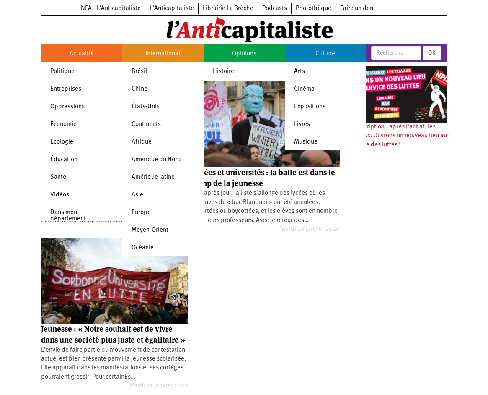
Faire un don (356, 8)
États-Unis (146, 107)
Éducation (63, 160)
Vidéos (59, 195)
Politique (62, 71)
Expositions (309, 107)
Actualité (82, 54)
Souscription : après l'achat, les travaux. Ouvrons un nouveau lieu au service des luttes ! (398, 136)
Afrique (142, 142)
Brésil (139, 71)
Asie (137, 195)
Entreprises (65, 89)
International (162, 54)
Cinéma (304, 89)
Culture (325, 54)
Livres (302, 124)
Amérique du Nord (156, 160)
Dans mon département (68, 215)
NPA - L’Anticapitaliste (111, 8)
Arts (299, 71)
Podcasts (274, 8)
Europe (141, 212)
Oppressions (67, 107)
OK (432, 53)
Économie (63, 124)
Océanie (143, 248)
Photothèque (313, 8)
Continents (146, 124)
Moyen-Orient (150, 230)
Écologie (61, 142)
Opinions (244, 54)
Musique (306, 142)
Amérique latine (153, 177)
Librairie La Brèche (228, 8)
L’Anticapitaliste (172, 8)
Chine (139, 89)
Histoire (223, 71)
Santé (58, 177)
